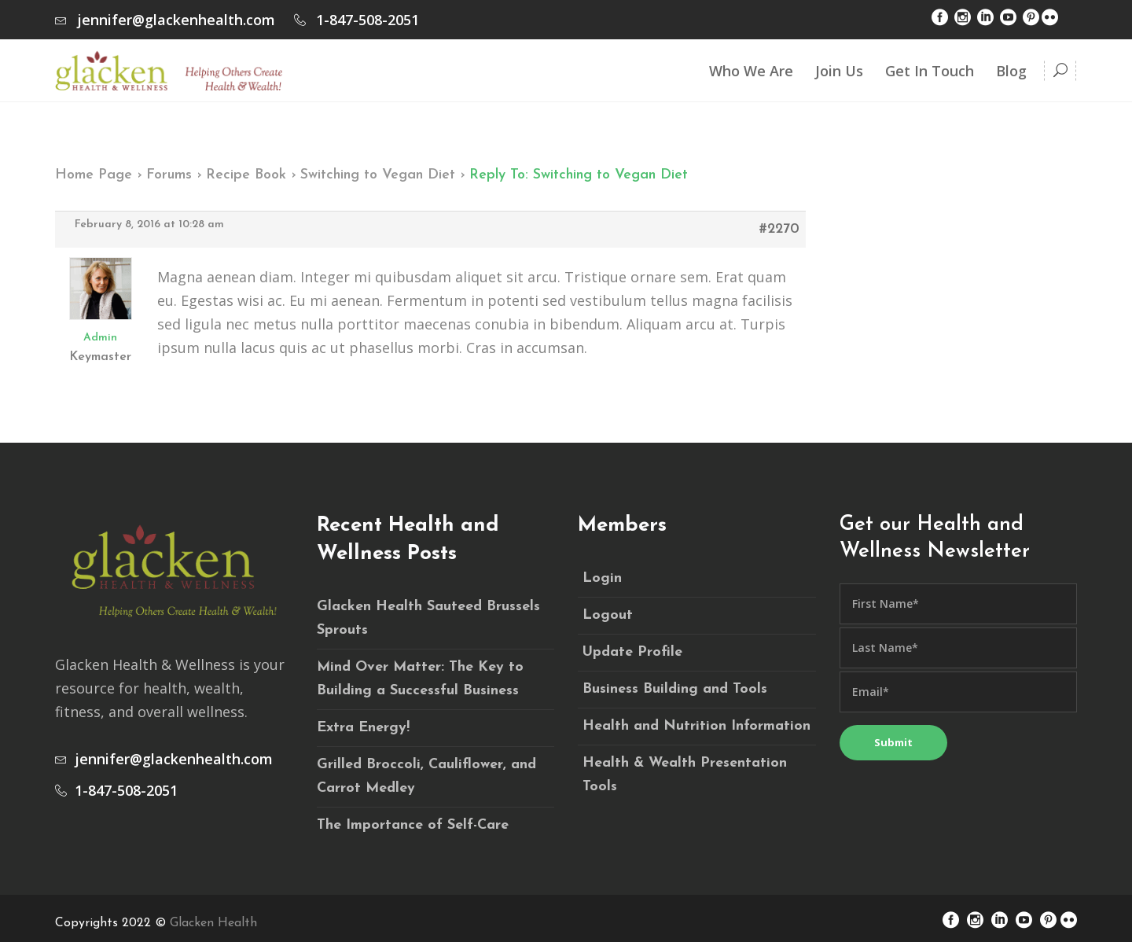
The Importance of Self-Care (413, 825)
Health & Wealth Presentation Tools (685, 775)
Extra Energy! (363, 727)
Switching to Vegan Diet (377, 174)
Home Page (93, 174)
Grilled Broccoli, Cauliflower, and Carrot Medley (426, 776)
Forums (169, 174)
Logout (608, 615)
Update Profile (632, 652)
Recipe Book (246, 174)
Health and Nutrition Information (696, 726)
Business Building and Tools (675, 689)
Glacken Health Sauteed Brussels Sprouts (428, 618)
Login (602, 578)
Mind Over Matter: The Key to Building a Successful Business (420, 679)
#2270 (779, 229)
